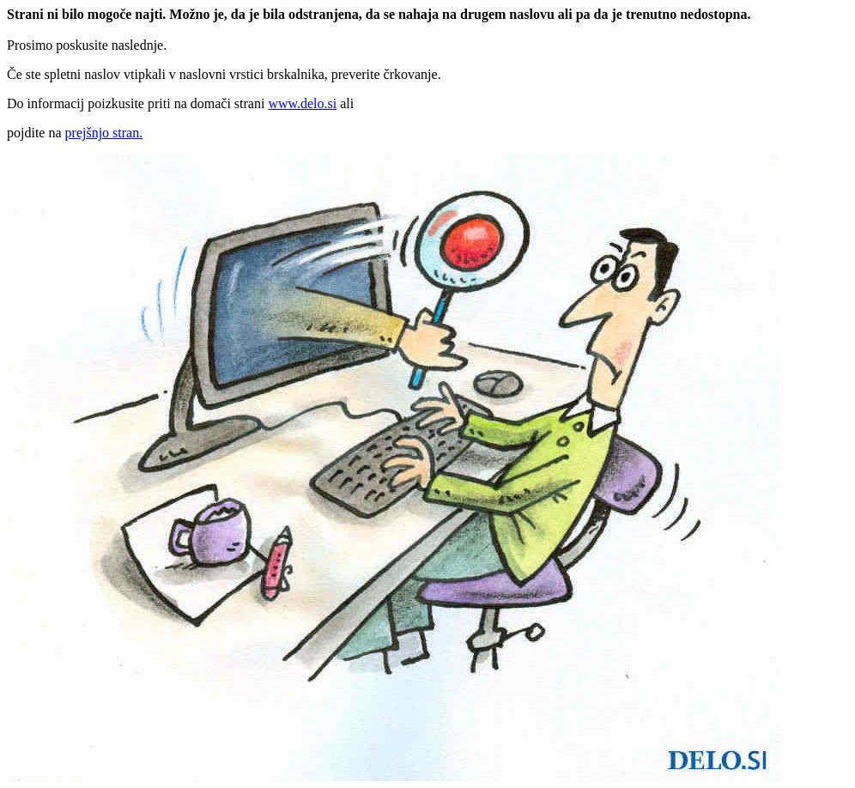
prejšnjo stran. (104, 132)
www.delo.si (302, 103)
